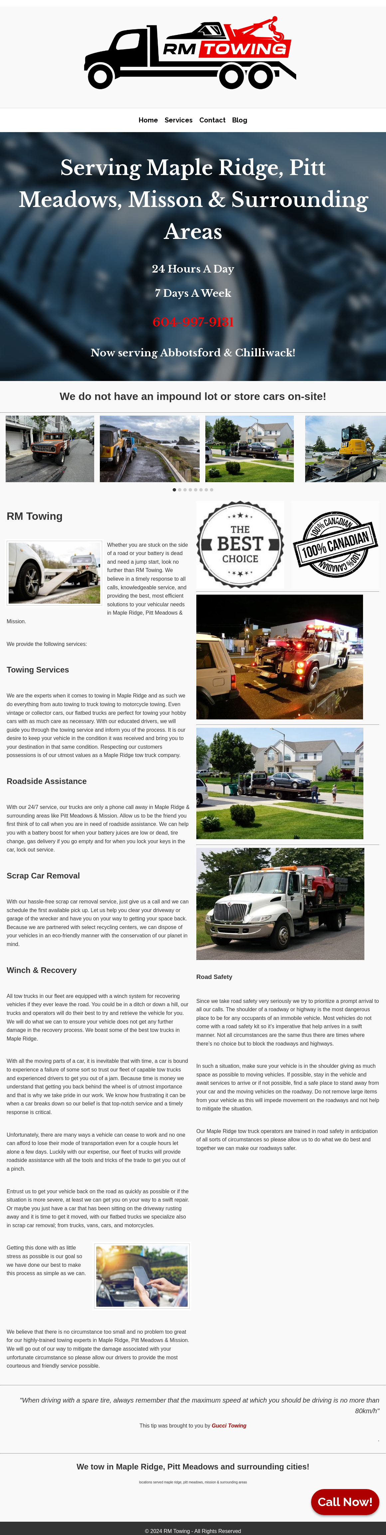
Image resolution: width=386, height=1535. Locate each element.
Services (179, 120)
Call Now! (345, 1502)
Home (148, 120)
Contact (212, 120)
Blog (239, 120)
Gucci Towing (229, 1426)
